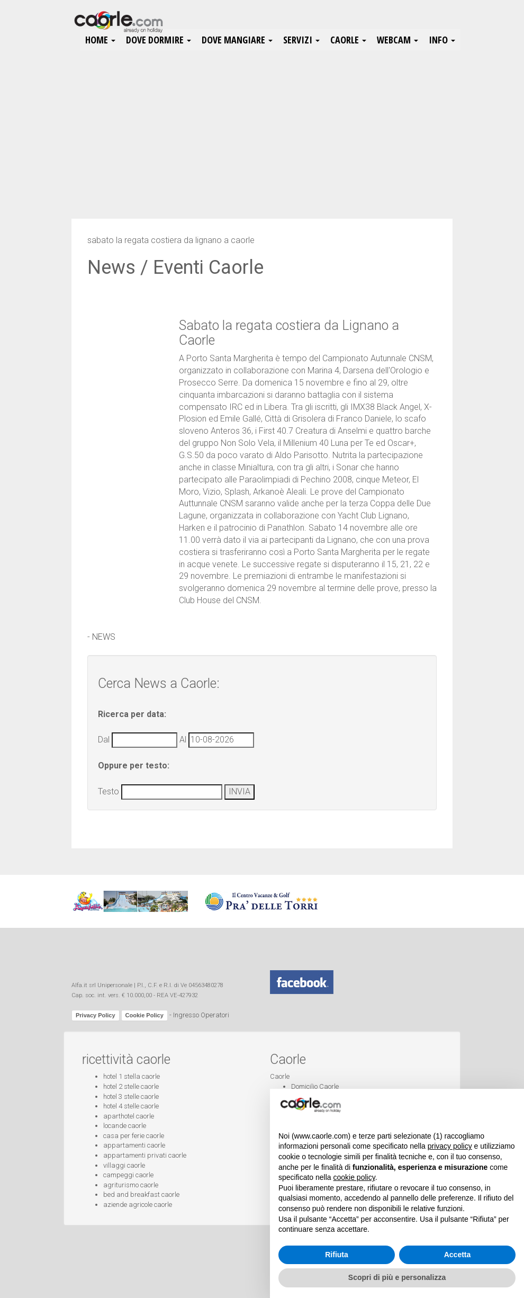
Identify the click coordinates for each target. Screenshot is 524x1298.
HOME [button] (100, 39)
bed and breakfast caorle (141, 1194)
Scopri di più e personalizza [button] (397, 1277)
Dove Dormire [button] (158, 39)
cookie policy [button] (354, 1177)
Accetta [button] (457, 1254)
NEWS (103, 637)
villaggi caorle (124, 1165)
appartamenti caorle (134, 1145)
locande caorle (124, 1126)
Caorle (280, 1076)
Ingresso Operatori (201, 1015)
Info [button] (442, 39)
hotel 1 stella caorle (131, 1076)
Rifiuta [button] (336, 1254)
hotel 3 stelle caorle (131, 1096)
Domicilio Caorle (315, 1086)
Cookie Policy (144, 1015)
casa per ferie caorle (133, 1136)
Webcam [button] (397, 39)
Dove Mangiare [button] (237, 39)
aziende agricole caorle (137, 1205)
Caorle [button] (348, 39)
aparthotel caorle (128, 1116)
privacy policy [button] (450, 1146)
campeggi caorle (128, 1175)
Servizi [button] (301, 39)
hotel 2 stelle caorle (131, 1086)
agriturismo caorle (130, 1185)
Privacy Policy (95, 1015)
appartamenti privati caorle (144, 1155)
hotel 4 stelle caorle (131, 1106)
